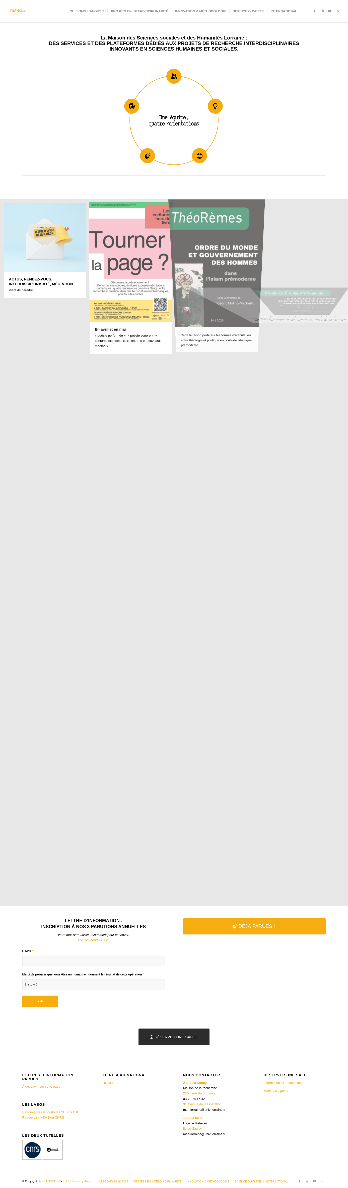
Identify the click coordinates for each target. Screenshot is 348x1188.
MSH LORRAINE (49, 1181)
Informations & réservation (282, 1083)
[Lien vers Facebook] (314, 11)
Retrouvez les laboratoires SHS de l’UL (50, 1112)
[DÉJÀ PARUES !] (254, 926)
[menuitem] (86, 11)
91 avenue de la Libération (202, 1104)
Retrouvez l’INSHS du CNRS (43, 1117)
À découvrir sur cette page (41, 1086)
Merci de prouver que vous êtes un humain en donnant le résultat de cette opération (83, 974)
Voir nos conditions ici (93, 940)
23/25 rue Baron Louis (199, 1093)
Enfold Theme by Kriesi (77, 1181)
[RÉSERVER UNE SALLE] (174, 1037)
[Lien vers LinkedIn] (337, 11)
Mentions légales (276, 1091)
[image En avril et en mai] (133, 280)
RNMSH (109, 1083)
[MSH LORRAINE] (18, 11)
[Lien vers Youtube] (329, 11)
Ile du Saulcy (192, 1128)
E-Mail (27, 951)
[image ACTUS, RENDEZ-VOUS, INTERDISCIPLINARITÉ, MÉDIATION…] (47, 252)
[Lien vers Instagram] (322, 11)
